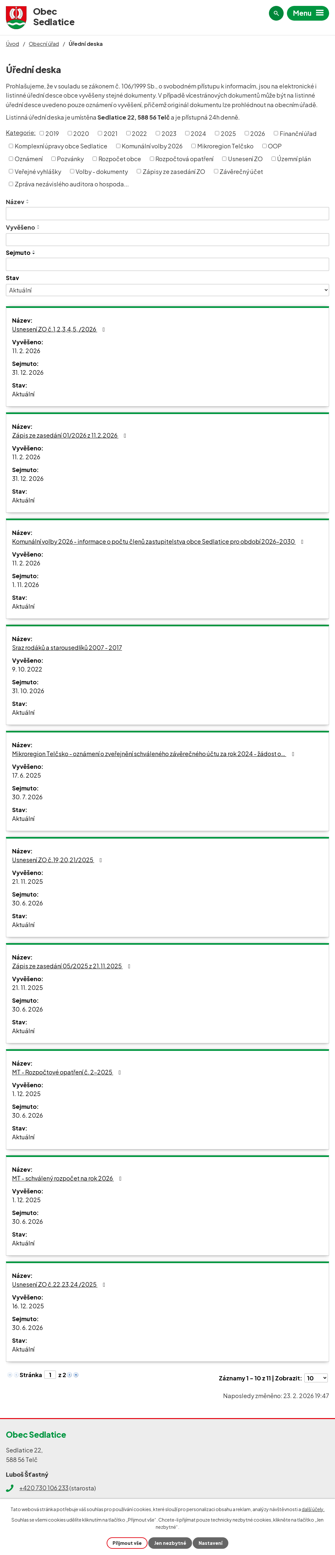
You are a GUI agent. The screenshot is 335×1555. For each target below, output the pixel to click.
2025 (228, 133)
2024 (198, 133)
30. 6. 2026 (27, 903)
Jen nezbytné (170, 1543)
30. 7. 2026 (27, 797)
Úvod (12, 43)
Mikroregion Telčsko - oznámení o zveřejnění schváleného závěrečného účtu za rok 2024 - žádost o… (154, 753)
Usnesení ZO (245, 158)
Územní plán (294, 158)
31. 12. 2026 (28, 372)
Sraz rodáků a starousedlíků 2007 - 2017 (67, 647)
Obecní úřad (44, 43)
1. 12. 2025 (26, 1093)
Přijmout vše (127, 1543)
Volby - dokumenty (102, 171)
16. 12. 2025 (28, 1306)
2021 (110, 133)
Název (15, 201)
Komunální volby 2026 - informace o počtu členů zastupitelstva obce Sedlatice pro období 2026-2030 (159, 541)
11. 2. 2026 (26, 350)
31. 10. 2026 (28, 690)
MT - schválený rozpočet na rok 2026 (68, 1178)
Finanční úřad (298, 133)
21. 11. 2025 (27, 881)
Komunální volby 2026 (152, 146)
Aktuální (23, 394)
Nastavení (210, 1543)
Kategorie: (21, 132)
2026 (257, 133)
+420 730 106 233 (43, 1487)
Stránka (31, 1374)
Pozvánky (70, 158)
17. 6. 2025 (26, 775)
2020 (81, 133)
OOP (275, 146)
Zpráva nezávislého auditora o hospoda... (72, 184)
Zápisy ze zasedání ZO (174, 171)
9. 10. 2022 (27, 669)
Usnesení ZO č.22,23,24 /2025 (60, 1284)
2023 (169, 133)
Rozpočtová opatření (184, 158)
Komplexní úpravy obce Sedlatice (61, 146)
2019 (52, 133)
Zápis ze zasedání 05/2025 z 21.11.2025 (72, 966)
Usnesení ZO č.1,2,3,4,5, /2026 (60, 329)
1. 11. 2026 (25, 584)
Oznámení (29, 158)
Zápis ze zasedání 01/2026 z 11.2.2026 (70, 435)
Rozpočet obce (119, 158)
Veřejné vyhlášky (38, 171)
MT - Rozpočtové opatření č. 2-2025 (68, 1072)
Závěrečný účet (241, 171)
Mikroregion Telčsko (225, 146)
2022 (139, 133)
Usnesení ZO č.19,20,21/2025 (58, 859)
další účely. (313, 1509)
